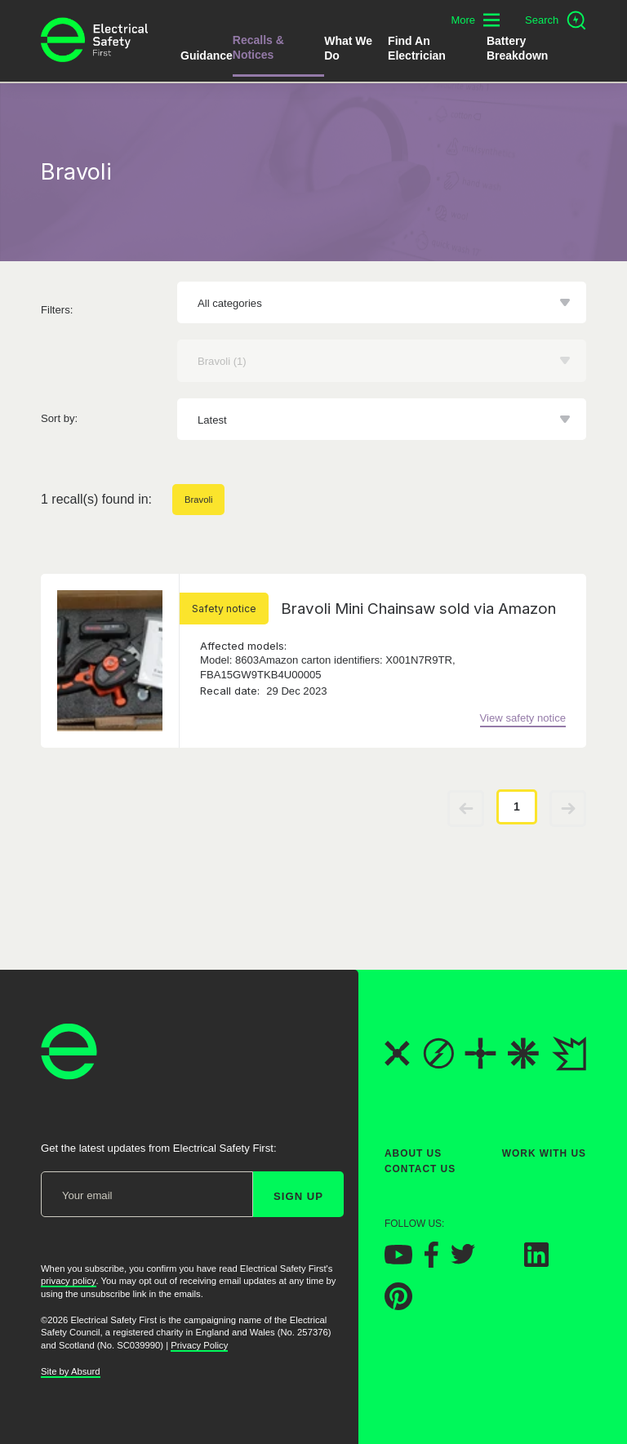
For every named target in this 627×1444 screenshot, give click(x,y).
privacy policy (68, 1281)
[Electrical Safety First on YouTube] (398, 1260)
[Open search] (555, 20)
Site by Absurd (70, 1371)
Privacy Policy (199, 1345)
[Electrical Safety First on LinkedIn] (536, 1262)
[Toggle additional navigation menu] (475, 20)
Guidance (206, 55)
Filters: (57, 310)
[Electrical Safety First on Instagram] (499, 1262)
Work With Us (544, 1153)
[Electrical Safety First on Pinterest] (398, 1306)
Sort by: (59, 418)
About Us (413, 1153)
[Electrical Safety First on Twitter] (463, 1261)
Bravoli (198, 499)
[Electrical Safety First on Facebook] (431, 1263)
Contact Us (420, 1169)
